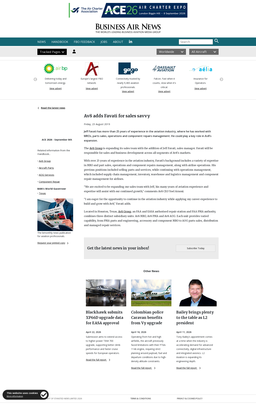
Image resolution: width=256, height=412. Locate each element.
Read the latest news (51, 107)
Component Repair (49, 181)
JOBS (104, 42)
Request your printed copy (52, 242)
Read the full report (98, 359)
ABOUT (118, 42)
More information (15, 396)
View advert (55, 88)
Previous (35, 79)
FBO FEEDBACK (84, 42)
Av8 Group (45, 161)
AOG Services (46, 174)
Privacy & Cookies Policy (189, 398)
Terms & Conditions (140, 398)
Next (221, 79)
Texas (42, 193)
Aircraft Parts (46, 167)
